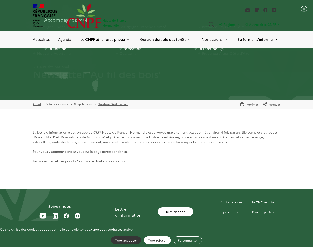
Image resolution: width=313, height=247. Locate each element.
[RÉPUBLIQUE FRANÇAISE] (45, 16)
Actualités (41, 39)
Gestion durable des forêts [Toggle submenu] (165, 39)
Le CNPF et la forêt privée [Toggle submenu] (105, 39)
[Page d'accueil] (111, 16)
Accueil (37, 104)
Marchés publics (263, 212)
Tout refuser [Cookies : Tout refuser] (157, 240)
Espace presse (229, 212)
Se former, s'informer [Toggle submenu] (258, 39)
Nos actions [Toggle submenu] (214, 39)
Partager (271, 104)
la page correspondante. (109, 151)
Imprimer (249, 104)
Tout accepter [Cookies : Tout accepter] (126, 240)
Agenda (64, 39)
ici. (124, 161)
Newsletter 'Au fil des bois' (113, 104)
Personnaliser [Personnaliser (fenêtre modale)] (188, 240)
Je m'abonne (175, 211)
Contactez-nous (231, 202)
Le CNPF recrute (263, 202)
